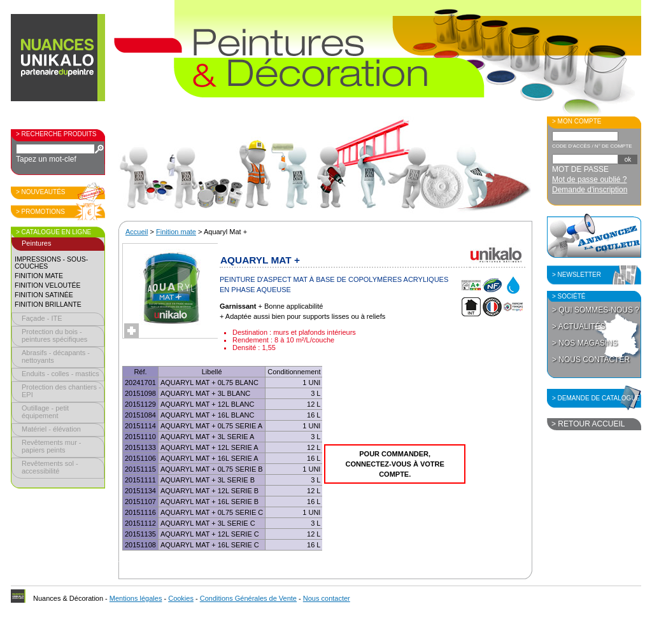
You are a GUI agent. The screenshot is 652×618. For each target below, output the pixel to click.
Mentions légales (136, 598)
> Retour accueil (588, 423)
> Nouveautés (41, 191)
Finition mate (39, 275)
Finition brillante (48, 304)
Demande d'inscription (589, 189)
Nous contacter (326, 598)
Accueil (136, 231)
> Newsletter (576, 274)
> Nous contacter (591, 359)
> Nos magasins (585, 343)
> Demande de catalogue (596, 398)
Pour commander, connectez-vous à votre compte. (395, 464)
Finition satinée (44, 294)
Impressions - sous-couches (51, 263)
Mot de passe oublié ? (589, 179)
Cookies (181, 598)
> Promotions (40, 211)
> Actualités (579, 326)
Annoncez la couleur (594, 235)
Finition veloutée (48, 285)
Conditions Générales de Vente (248, 598)
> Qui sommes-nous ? (595, 309)
